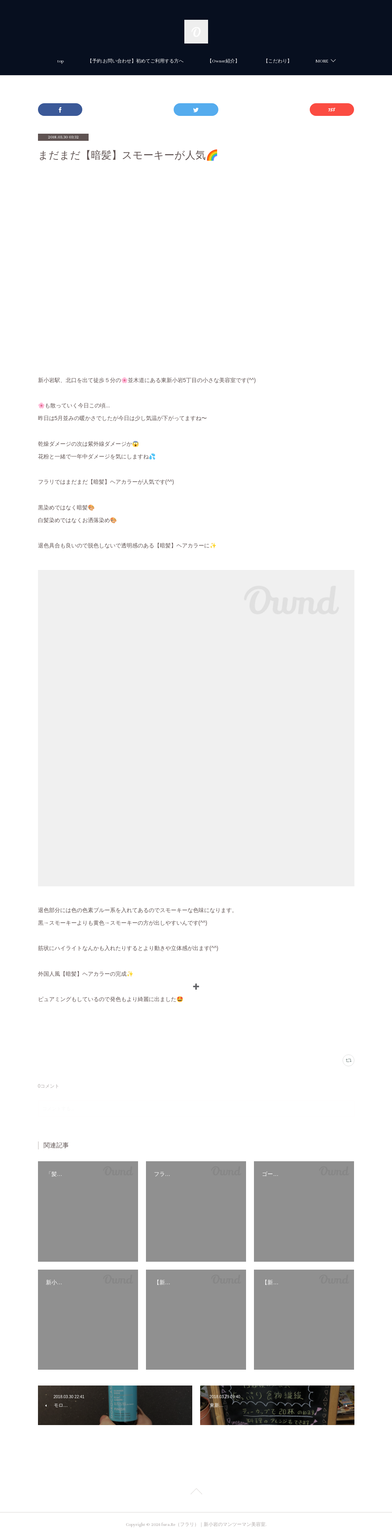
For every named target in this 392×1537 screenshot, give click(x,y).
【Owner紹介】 (223, 61)
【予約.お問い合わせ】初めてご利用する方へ (135, 61)
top (60, 61)
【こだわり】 (277, 61)
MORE (322, 61)
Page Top (196, 1492)
